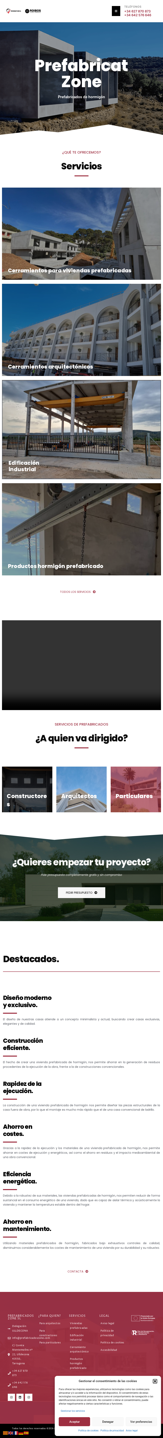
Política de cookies (88, 1430)
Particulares (136, 793)
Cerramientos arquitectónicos (48, 366)
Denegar (107, 1422)
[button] (155, 1381)
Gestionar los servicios (73, 1411)
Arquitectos (81, 793)
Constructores (29, 799)
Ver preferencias (141, 1422)
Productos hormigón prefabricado (53, 564)
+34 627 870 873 (137, 11)
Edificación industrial (24, 464)
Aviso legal (132, 1430)
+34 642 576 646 (137, 15)
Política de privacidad (112, 1430)
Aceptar (74, 1422)
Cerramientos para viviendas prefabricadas (66, 270)
